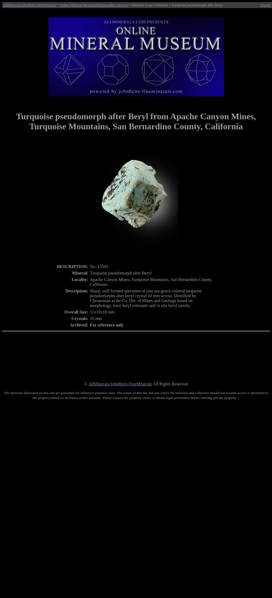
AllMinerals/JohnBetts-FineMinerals (29, 5)
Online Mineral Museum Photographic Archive (94, 5)
